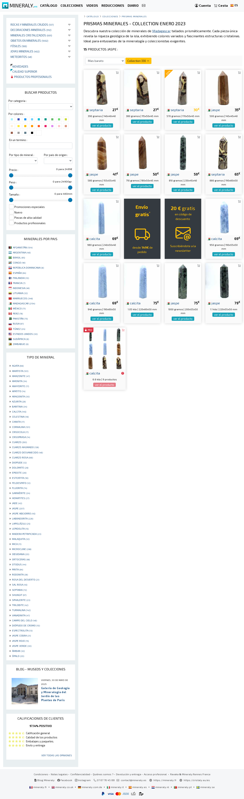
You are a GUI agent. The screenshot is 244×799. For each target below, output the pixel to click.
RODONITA (20, 574)
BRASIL (19, 257)
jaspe (213, 110)
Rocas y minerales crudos (32, 24)
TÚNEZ (19, 328)
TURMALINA (21, 610)
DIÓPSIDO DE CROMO (26, 625)
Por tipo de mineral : (21, 155)
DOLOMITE (20, 467)
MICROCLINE (21, 548)
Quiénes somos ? (103, 774)
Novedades (19, 66)
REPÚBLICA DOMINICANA (28, 267)
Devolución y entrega (128, 774)
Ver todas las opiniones (56, 755)
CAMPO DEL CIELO (24, 620)
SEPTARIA (19, 589)
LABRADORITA (22, 518)
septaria (94, 110)
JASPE (18, 508)
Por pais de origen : (56, 155)
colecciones (110, 16)
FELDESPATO (21, 482)
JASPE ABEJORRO (23, 513)
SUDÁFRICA (21, 338)
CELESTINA (20, 416)
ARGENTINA (22, 252)
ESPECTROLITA (22, 630)
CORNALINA (21, 426)
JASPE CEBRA (21, 635)
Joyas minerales (25, 51)
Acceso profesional (155, 774)
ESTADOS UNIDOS (25, 333)
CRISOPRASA (21, 436)
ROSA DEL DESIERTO (25, 579)
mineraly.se (205, 787)
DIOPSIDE (19, 462)
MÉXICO (19, 308)
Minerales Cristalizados (31, 35)
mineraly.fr (38, 787)
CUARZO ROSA (22, 457)
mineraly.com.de (90, 787)
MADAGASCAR (24, 303)
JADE (17, 503)
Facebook (64, 780)
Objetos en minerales (29, 40)
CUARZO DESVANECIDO (27, 452)
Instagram (83, 780)
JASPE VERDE (21, 645)
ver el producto (101, 125)
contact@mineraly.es (133, 780)
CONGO (19, 262)
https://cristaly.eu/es (197, 780)
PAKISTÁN (20, 318)
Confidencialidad (80, 774)
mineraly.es (137, 787)
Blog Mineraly (44, 780)
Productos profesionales (31, 77)
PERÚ (18, 313)
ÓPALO (18, 655)
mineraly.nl (160, 787)
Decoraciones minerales (31, 30)
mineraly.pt (183, 787)
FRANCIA (19, 282)
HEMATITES (20, 498)
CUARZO (19, 442)
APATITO (18, 391)
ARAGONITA (21, 396)
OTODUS (19, 564)
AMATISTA (20, 370)
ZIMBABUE (20, 343)
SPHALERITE (21, 599)
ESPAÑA (19, 272)
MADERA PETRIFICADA (26, 533)
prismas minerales (134, 16)
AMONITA (19, 381)
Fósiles (19, 46)
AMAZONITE (21, 375)
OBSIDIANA (20, 554)
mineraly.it (115, 787)
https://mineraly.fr (165, 780)
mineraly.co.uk (62, 787)
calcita (92, 238)
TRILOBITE (20, 604)
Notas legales (59, 774)
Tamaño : (14, 194)
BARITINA (19, 406)
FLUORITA (19, 487)
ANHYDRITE (20, 386)
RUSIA (18, 323)
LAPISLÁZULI (21, 523)
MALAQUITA (21, 538)
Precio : (13, 170)
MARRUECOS (23, 298)
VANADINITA (21, 615)
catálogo (92, 16)
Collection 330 (138, 61)
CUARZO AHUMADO (25, 447)
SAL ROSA (19, 584)
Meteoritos (21, 57)
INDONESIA (21, 287)
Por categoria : (17, 101)
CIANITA (18, 421)
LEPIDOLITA (20, 528)
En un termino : (18, 140)
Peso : (13, 182)
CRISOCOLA (20, 431)
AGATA (18, 365)
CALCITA (19, 411)
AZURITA (19, 401)
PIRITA (17, 569)
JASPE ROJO (20, 640)
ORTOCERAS (21, 559)
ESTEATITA (20, 477)
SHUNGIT (19, 594)
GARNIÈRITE (21, 492)
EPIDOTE (19, 472)
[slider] (11, 175)
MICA (16, 543)
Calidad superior (24, 71)
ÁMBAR (18, 650)
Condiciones (41, 774)
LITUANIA (20, 293)
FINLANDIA (21, 277)
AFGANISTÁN (22, 247)
